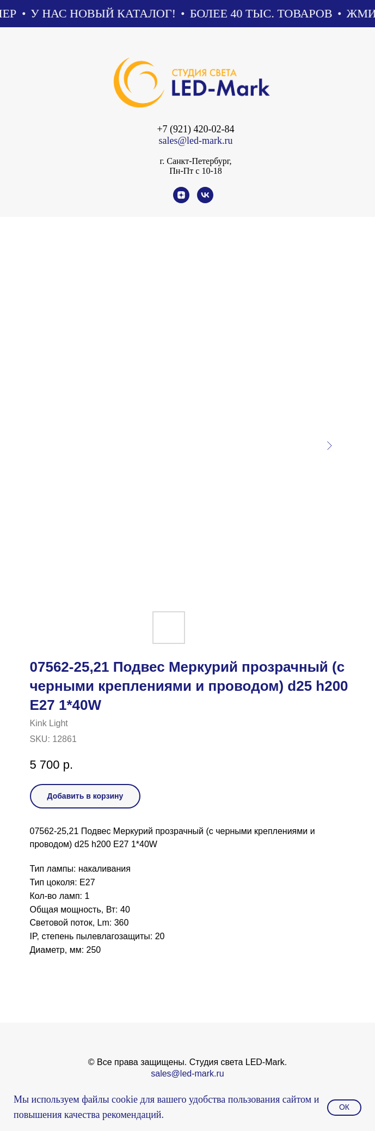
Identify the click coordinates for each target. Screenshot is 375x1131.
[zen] (181, 200)
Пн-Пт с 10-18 (195, 170)
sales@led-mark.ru (195, 140)
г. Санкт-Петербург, (195, 161)
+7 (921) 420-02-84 (195, 129)
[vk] (205, 200)
